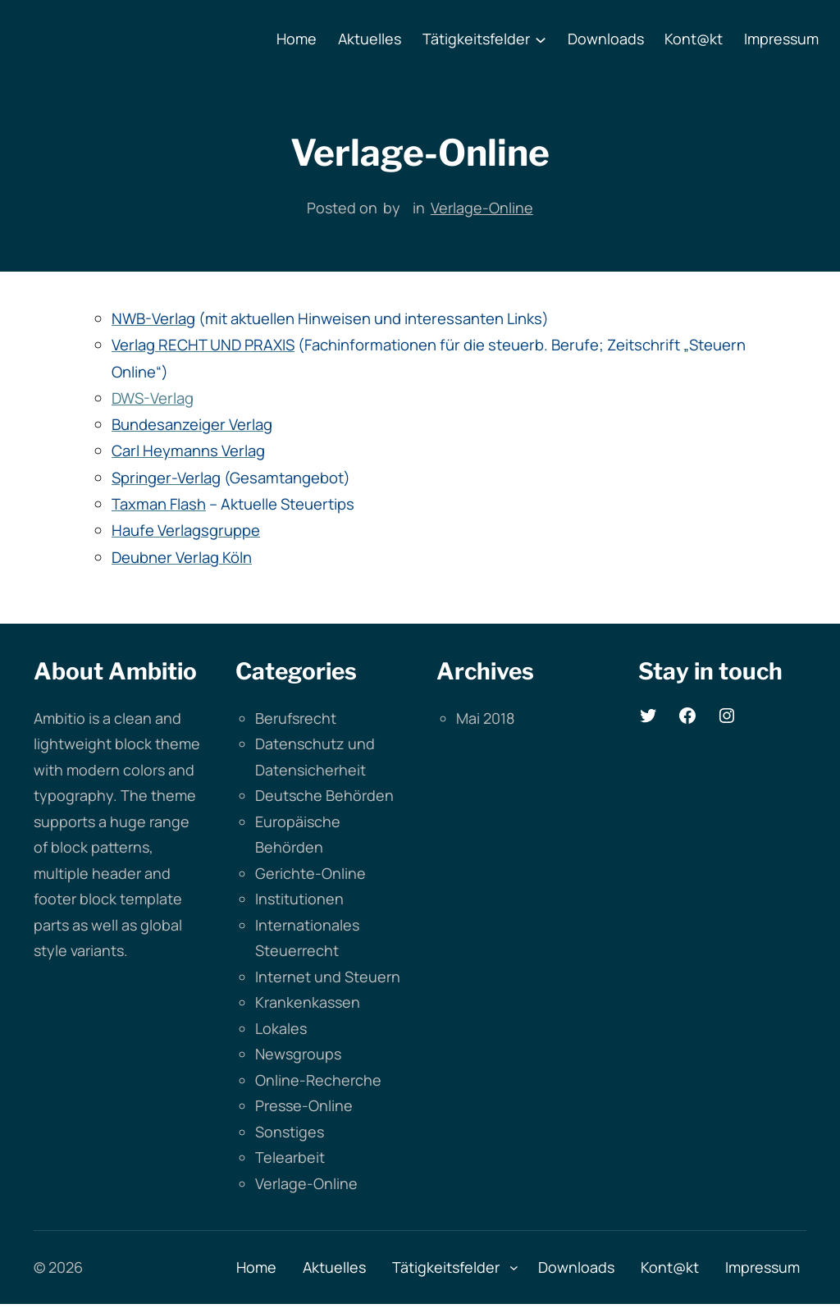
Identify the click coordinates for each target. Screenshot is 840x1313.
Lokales (281, 1028)
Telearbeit (290, 1157)
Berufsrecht (295, 718)
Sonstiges (289, 1131)
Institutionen (299, 898)
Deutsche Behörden (324, 795)
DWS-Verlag (153, 398)
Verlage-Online (482, 207)
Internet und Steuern (327, 976)
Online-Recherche (318, 1080)
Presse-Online (304, 1105)
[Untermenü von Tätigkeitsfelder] (540, 39)
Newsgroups (298, 1054)
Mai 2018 (485, 718)
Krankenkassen (307, 1002)
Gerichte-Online (310, 873)
